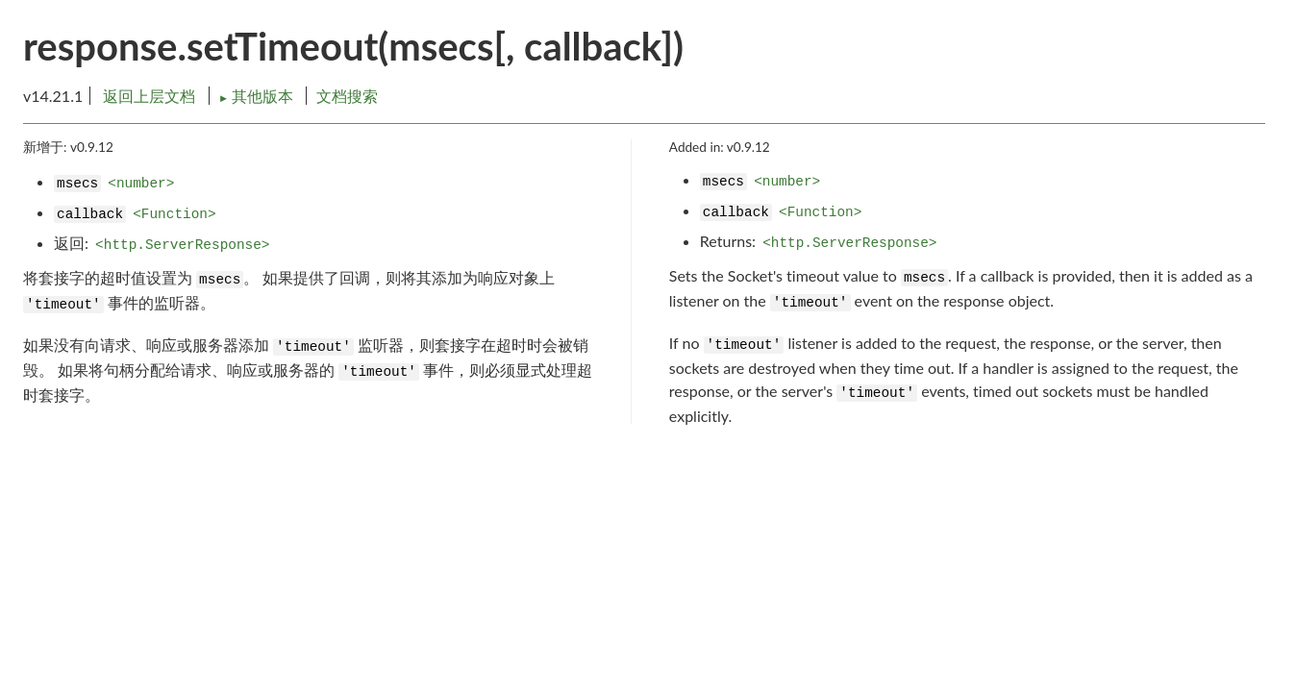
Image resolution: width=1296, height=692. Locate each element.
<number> (141, 183)
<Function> (174, 214)
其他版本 (257, 95)
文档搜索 (347, 95)
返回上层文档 (149, 95)
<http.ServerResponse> (182, 245)
